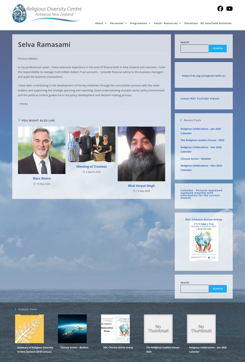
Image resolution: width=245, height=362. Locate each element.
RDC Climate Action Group (203, 219)
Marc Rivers (42, 178)
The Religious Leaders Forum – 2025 (202, 140)
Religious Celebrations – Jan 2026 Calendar (208, 349)
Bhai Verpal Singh (141, 186)
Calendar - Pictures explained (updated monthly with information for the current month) (201, 194)
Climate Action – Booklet (195, 158)
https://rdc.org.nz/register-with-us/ (203, 75)
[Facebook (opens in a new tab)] (220, 8)
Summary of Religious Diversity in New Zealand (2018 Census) (35, 349)
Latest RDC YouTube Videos (199, 98)
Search (184, 42)
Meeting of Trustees (91, 166)
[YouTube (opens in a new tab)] (229, 8)
